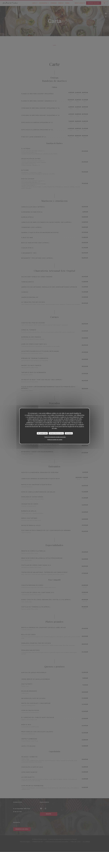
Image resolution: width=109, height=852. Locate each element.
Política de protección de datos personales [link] (55, 437)
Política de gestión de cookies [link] (54, 439)
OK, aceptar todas (42, 433)
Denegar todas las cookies (56, 433)
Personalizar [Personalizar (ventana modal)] (69, 433)
